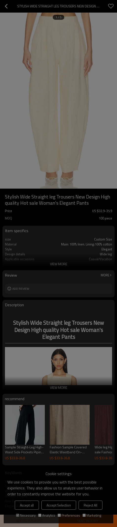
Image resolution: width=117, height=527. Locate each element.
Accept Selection (59, 505)
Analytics (46, 515)
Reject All (90, 505)
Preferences (69, 515)
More (105, 275)
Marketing (92, 515)
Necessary (26, 515)
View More (58, 263)
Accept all (27, 505)
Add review (20, 288)
